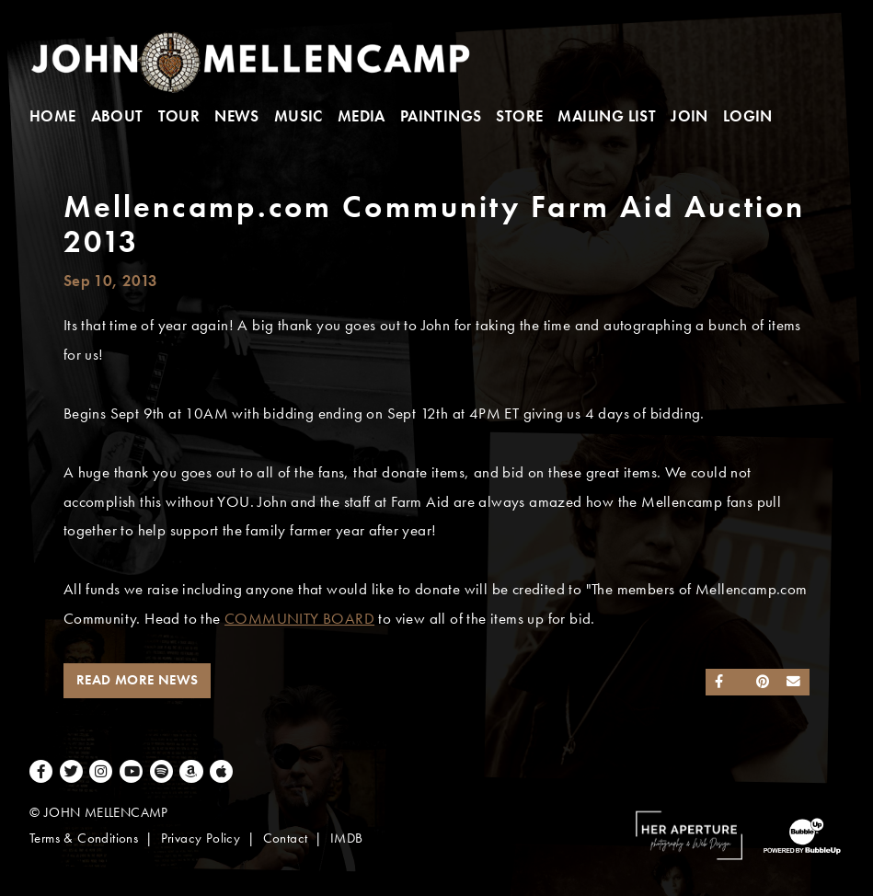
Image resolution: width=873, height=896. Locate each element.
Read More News (137, 680)
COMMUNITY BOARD (299, 618)
